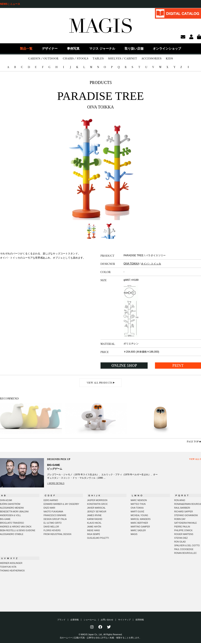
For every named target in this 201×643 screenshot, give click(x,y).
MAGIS (134, 534)
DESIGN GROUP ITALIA (55, 519)
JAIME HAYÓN (94, 527)
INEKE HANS (93, 530)
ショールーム (90, 620)
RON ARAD (179, 500)
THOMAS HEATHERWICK (12, 571)
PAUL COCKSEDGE (183, 549)
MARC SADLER (138, 530)
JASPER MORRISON (97, 500)
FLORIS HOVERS (52, 530)
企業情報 (74, 620)
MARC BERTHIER (139, 523)
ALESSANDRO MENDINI (12, 508)
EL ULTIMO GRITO (53, 523)
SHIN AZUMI (6, 500)
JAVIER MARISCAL (96, 508)
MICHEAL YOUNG (139, 515)
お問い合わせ (107, 620)
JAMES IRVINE (94, 515)
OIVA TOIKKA (131, 263)
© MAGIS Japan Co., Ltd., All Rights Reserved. (100, 634)
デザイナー (50, 48)
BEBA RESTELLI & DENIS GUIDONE (17, 530)
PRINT (178, 365)
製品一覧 (26, 48)
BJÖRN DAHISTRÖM (10, 504)
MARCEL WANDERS (141, 519)
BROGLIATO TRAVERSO (12, 523)
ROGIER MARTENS (183, 534)
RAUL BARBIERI (182, 508)
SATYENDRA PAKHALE (185, 523)
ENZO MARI (49, 508)
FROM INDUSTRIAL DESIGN (57, 534)
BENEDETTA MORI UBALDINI (14, 511)
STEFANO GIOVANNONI (186, 515)
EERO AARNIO (51, 500)
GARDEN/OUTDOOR (43, 58)
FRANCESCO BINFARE (55, 515)
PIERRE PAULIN (182, 527)
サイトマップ (124, 620)
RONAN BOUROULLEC (185, 553)
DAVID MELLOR (51, 527)
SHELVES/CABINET (122, 58)
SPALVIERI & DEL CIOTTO (187, 545)
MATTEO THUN (138, 504)
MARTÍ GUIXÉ (137, 511)
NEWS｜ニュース (10, 4)
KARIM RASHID (94, 519)
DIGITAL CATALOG (178, 13)
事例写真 (73, 48)
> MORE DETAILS (55, 483)
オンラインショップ (167, 48)
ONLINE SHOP (124, 365)
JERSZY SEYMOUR (96, 511)
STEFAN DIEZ (181, 538)
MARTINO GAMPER (140, 527)
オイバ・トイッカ (151, 263)
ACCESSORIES (151, 58)
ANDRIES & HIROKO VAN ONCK (15, 527)
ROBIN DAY (180, 519)
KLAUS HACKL (94, 523)
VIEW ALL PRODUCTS (101, 383)
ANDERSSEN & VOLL (10, 515)
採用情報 (139, 620)
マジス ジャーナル (102, 48)
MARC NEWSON (139, 500)
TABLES (98, 58)
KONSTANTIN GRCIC (97, 504)
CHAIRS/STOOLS (75, 58)
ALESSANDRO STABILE (11, 534)
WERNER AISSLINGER (11, 563)
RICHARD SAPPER (183, 511)
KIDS (169, 58)
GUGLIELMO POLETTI (98, 538)
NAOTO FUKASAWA (53, 511)
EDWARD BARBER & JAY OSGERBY (61, 504)
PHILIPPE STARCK (183, 530)
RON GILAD (180, 542)
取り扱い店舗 (134, 48)
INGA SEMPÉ (93, 534)
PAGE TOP (194, 441)
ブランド (61, 620)
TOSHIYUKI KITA (8, 567)
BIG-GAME (5, 519)
